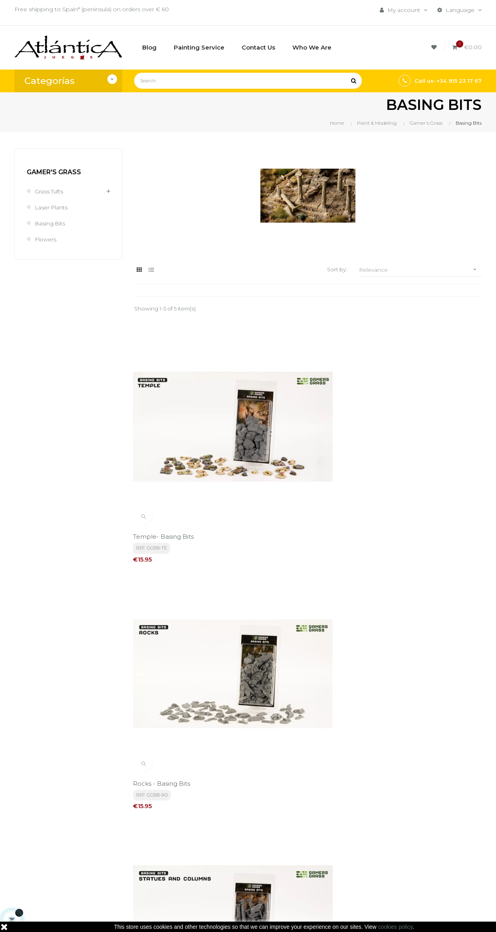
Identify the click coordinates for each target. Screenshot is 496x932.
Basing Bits (50, 223)
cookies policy (395, 927)
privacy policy (176, 748)
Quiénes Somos (236, 849)
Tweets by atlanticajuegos (409, 819)
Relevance (420, 270)
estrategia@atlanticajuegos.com (59, 866)
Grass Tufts (49, 191)
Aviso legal (229, 836)
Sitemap (305, 871)
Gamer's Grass (54, 172)
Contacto (227, 863)
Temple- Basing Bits (164, 445)
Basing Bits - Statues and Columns (426, 445)
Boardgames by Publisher (316, 826)
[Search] (248, 81)
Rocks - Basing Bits (282, 445)
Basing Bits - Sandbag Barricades (184, 600)
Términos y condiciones (247, 822)
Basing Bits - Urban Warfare (296, 600)
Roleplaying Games (321, 844)
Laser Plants (52, 207)
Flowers (46, 239)
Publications (311, 857)
